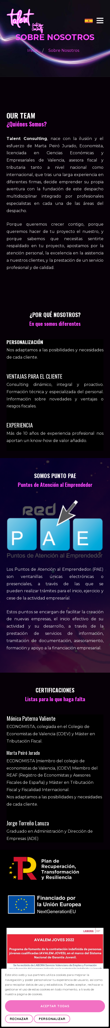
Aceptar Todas (55, 1006)
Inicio (33, 50)
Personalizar (52, 1019)
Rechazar (19, 1019)
